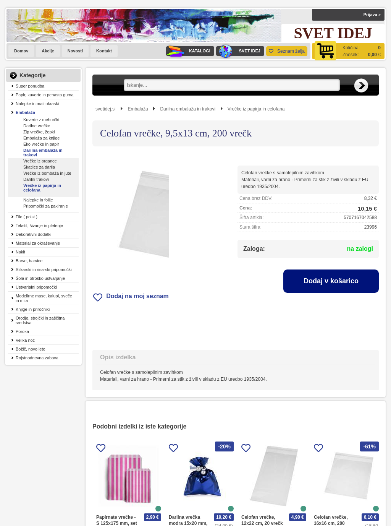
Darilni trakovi (36, 179)
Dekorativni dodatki (34, 234)
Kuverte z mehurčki (41, 119)
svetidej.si (105, 109)
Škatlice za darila (39, 167)
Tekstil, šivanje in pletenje (39, 225)
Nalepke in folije (38, 200)
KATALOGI (188, 51)
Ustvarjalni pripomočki (36, 287)
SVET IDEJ (238, 51)
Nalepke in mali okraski (37, 103)
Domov (21, 51)
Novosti (75, 51)
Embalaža (25, 112)
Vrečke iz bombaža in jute (47, 173)
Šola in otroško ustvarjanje (40, 278)
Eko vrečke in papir (41, 144)
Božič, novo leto (30, 349)
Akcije (48, 51)
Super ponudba (30, 86)
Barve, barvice (29, 260)
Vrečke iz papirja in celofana (42, 187)
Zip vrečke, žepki (39, 132)
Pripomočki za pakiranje (45, 206)
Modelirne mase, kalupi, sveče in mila (44, 298)
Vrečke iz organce (40, 161)
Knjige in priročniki (33, 309)
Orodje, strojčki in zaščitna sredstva (40, 320)
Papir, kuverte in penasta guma (45, 95)
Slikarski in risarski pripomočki (44, 269)
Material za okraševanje (38, 243)
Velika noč (25, 340)
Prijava (372, 14)
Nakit (20, 252)
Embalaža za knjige (41, 138)
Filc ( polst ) (26, 216)
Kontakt (104, 51)
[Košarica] (348, 51)
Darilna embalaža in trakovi (43, 152)
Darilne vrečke (36, 125)
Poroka (22, 331)
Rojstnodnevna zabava (37, 358)
